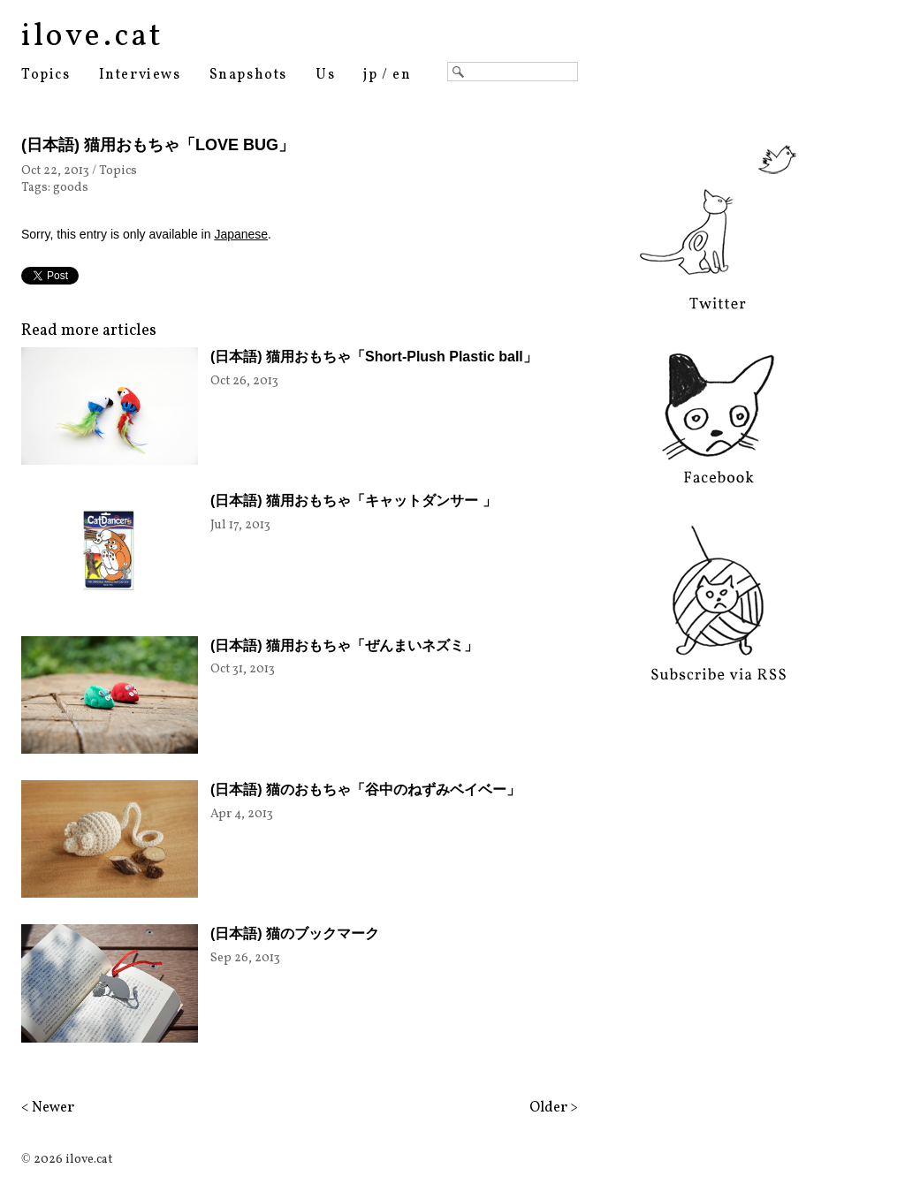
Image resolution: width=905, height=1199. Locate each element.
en (401, 75)
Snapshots (248, 75)
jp (370, 75)
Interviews (140, 75)
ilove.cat (92, 37)
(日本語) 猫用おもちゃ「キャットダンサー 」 (353, 500)
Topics (46, 75)
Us (325, 75)
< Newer (47, 1108)
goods (70, 187)
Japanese (241, 234)
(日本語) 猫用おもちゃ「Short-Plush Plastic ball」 (373, 356)
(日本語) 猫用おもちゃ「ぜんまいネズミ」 (344, 645)
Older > (553, 1108)
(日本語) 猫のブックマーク (294, 933)
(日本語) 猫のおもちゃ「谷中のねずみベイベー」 (365, 789)
